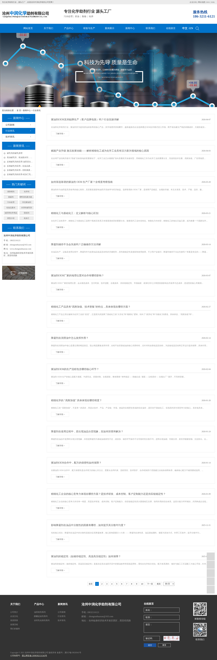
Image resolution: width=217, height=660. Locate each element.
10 (142, 584)
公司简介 (14, 612)
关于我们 (48, 28)
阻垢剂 (26, 213)
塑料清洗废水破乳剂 (26, 197)
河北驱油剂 (26, 202)
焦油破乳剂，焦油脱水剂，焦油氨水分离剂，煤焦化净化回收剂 (20, 157)
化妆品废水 (10, 208)
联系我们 (150, 28)
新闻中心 (130, 28)
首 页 (19, 110)
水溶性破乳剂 (26, 208)
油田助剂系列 (40, 612)
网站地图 (202, 2)
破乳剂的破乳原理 (14, 153)
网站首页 (28, 28)
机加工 (26, 218)
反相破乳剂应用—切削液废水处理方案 (20, 170)
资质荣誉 (14, 620)
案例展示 (109, 28)
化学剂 (26, 192)
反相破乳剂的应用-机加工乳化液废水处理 (20, 174)
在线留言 (170, 28)
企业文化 (14, 616)
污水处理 (10, 202)
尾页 (159, 584)
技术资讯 (10, 137)
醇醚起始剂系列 (41, 616)
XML (213, 2)
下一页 (150, 584)
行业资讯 (37, 110)
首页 (91, 584)
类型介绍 (10, 218)
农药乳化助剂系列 (42, 620)
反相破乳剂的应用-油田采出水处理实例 (20, 162)
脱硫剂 (11, 197)
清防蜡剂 (10, 192)
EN (191, 28)
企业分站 (193, 2)
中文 (184, 28)
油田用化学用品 (11, 213)
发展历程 (14, 625)
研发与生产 (89, 28)
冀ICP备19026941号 (73, 653)
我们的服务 (15, 629)
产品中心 (68, 28)
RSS (208, 2)
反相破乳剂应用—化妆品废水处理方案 (20, 166)
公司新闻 (10, 125)
